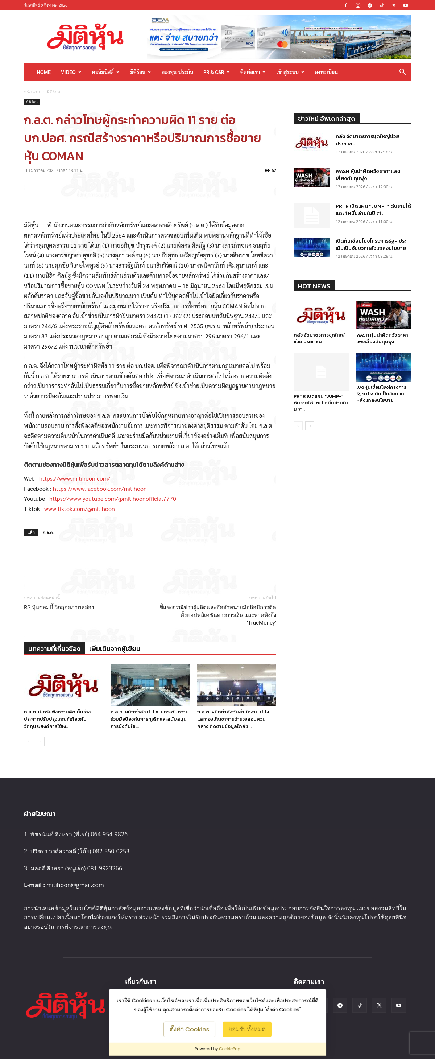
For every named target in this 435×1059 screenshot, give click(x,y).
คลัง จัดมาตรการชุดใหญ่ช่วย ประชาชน (367, 140)
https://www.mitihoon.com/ (74, 478)
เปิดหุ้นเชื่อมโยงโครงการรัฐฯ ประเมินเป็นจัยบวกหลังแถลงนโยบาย (371, 244)
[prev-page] (28, 741)
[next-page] (40, 741)
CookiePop (229, 1049)
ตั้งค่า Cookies (190, 1029)
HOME (44, 72)
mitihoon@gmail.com (75, 885)
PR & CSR (216, 72)
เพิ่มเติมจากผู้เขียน (114, 649)
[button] (402, 72)
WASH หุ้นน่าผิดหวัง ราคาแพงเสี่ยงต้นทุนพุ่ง (368, 175)
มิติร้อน (140, 72)
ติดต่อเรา (253, 72)
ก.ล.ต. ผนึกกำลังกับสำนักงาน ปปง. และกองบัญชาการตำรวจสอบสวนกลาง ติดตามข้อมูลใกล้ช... (233, 719)
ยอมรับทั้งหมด (247, 1029)
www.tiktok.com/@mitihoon (79, 508)
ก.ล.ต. (48, 532)
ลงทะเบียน (326, 72)
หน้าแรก (32, 91)
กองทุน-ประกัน (177, 72)
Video (71, 72)
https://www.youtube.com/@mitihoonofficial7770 (112, 498)
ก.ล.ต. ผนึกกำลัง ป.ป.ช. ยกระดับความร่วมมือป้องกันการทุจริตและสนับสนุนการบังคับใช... (150, 719)
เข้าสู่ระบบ (290, 72)
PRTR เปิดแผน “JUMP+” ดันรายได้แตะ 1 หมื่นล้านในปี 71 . (373, 209)
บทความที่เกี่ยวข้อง (54, 649)
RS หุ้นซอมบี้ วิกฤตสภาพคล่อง (59, 607)
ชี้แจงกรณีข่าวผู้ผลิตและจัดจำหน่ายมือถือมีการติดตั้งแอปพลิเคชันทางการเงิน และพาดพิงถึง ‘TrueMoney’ (218, 615)
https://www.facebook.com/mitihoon (100, 488)
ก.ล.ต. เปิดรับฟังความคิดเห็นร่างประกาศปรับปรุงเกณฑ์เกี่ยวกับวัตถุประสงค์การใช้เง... (57, 719)
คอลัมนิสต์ (106, 72)
